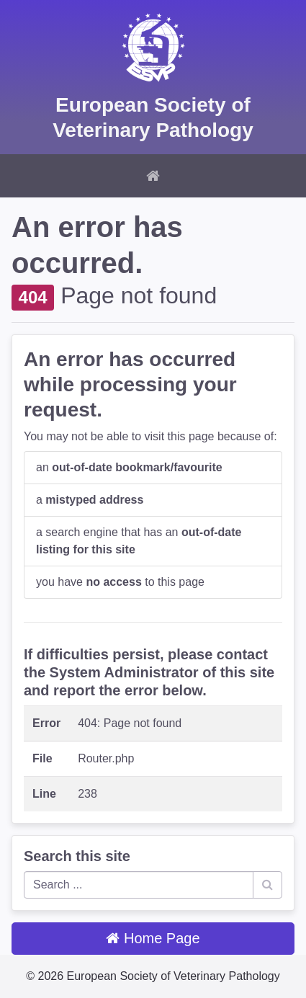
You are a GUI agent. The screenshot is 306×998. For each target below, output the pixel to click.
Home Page (152, 938)
